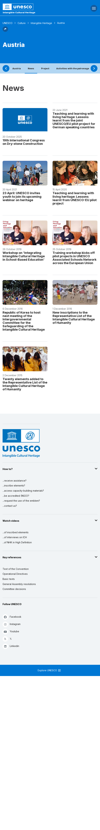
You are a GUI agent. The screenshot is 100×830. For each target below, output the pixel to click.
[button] (5, 30)
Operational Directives (15, 573)
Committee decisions (14, 589)
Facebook (12, 617)
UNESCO (7, 23)
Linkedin (11, 646)
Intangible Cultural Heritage (19, 12)
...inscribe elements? (14, 485)
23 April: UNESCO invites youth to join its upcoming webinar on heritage (22, 196)
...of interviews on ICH (15, 537)
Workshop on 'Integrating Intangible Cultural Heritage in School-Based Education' (24, 256)
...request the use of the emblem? (21, 500)
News (31, 68)
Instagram (11, 624)
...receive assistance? (14, 480)
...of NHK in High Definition (17, 542)
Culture (22, 23)
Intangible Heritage (41, 23)
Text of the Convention (16, 568)
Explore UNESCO (49, 670)
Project (45, 68)
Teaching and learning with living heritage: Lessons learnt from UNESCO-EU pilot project (75, 198)
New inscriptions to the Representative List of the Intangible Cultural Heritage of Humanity (74, 317)
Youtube (11, 631)
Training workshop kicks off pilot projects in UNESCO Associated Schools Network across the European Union (74, 258)
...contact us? (10, 505)
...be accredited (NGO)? (16, 495)
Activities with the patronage (72, 68)
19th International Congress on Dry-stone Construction (24, 141)
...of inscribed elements (15, 532)
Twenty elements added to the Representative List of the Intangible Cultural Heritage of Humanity (25, 384)
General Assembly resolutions (19, 584)
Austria (16, 68)
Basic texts (9, 578)
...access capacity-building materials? (23, 490)
